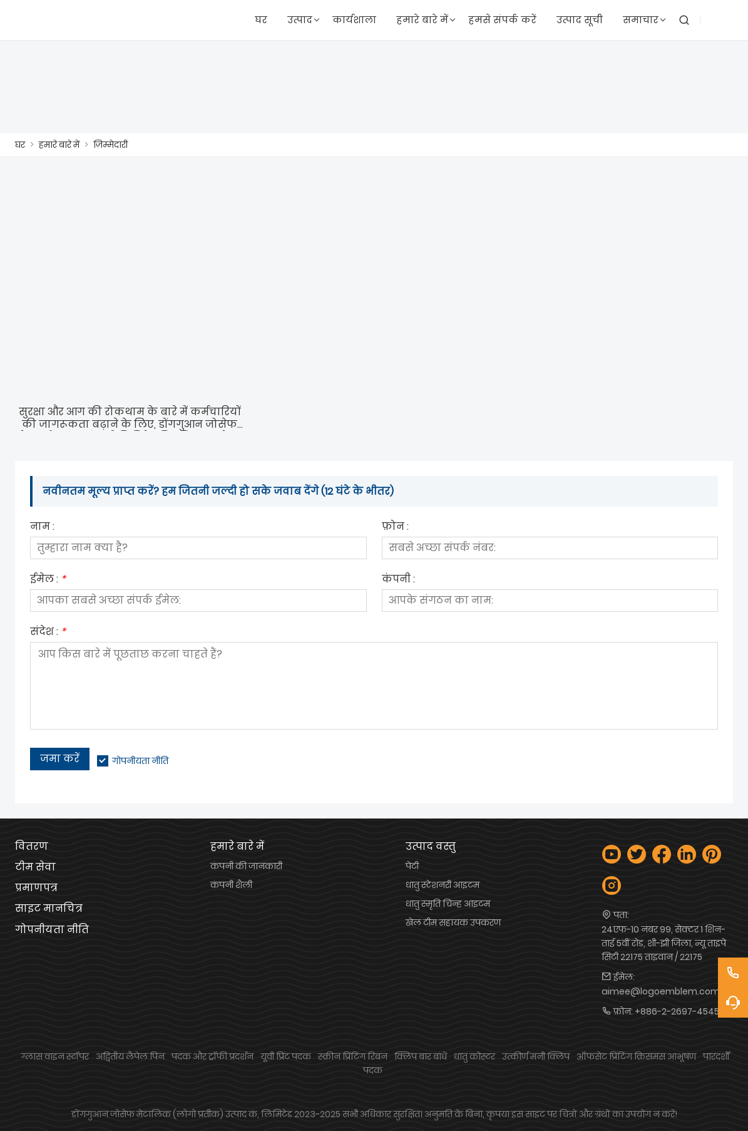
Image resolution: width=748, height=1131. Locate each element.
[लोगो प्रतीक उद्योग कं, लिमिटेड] (51, 20)
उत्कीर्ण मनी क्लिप (536, 1056)
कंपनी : (398, 580)
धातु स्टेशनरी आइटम (442, 885)
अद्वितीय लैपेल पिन (130, 1056)
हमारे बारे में (59, 144)
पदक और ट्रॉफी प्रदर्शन (213, 1056)
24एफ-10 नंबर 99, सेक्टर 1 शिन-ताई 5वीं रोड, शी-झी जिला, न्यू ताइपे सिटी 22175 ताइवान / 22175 (664, 943)
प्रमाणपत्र (36, 888)
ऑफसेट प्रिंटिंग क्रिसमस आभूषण (636, 1056)
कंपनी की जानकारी (246, 866)
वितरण (31, 846)
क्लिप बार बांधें (420, 1056)
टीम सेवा (35, 867)
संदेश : (48, 633)
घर (20, 144)
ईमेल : (48, 580)
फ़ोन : (395, 528)
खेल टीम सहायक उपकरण (453, 922)
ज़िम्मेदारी (110, 144)
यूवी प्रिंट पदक (285, 1056)
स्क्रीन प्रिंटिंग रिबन (352, 1056)
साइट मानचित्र (49, 908)
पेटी (412, 866)
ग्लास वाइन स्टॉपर (55, 1056)
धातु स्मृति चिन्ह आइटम (448, 903)
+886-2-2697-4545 (677, 1011)
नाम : (42, 528)
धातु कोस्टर (474, 1056)
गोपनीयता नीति (140, 761)
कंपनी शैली (231, 885)
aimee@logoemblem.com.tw (667, 991)
